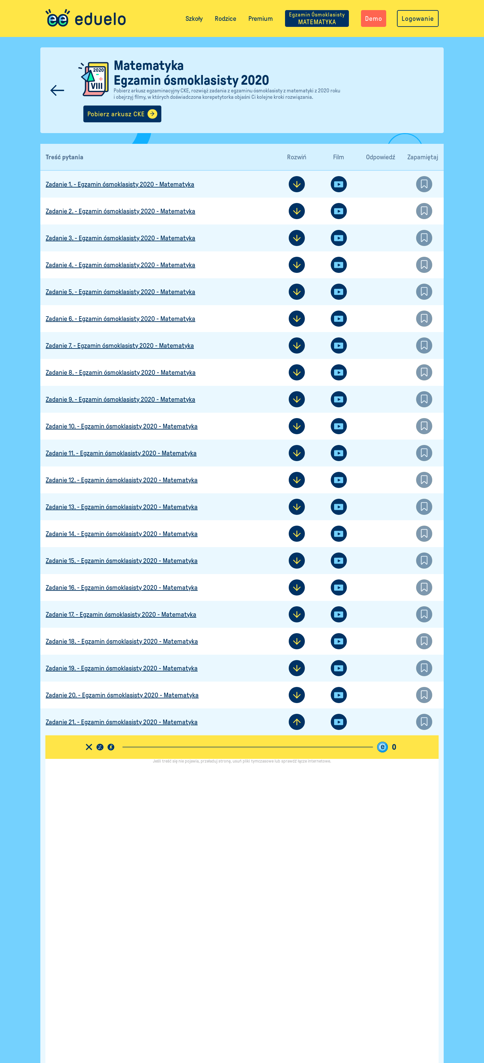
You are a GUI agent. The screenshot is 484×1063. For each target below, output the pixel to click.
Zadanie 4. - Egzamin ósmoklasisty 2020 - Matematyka (120, 265)
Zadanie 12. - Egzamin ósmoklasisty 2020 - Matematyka (122, 480)
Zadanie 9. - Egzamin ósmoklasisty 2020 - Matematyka (120, 399)
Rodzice (225, 18)
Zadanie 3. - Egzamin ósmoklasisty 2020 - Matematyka (120, 238)
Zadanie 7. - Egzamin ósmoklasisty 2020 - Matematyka (120, 346)
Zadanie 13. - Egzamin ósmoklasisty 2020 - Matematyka (122, 507)
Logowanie (418, 18)
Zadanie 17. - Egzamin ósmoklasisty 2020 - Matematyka (121, 614)
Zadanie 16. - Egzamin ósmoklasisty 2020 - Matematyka (122, 587)
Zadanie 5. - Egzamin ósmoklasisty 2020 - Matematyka (120, 292)
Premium (260, 18)
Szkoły (194, 18)
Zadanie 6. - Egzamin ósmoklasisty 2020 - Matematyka (120, 319)
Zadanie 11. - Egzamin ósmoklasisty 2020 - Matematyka (121, 453)
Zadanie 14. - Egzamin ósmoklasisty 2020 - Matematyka (122, 534)
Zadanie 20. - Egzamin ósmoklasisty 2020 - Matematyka (122, 695)
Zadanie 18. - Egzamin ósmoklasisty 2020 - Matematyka (122, 641)
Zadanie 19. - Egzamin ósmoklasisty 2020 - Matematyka (122, 668)
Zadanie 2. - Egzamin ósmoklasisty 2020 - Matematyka (120, 211)
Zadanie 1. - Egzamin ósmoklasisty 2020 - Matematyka (120, 184)
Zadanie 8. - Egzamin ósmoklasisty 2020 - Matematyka (121, 372)
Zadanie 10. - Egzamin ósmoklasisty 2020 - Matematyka (122, 426)
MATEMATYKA (317, 18)
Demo (373, 18)
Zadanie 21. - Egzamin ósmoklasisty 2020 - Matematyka (122, 722)
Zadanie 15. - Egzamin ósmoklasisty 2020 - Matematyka (122, 561)
